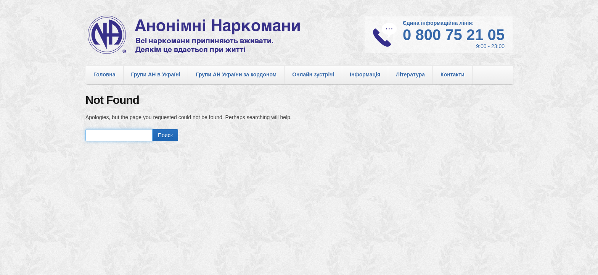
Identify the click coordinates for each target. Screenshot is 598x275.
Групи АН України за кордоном (236, 74)
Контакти (452, 74)
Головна (104, 74)
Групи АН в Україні (155, 74)
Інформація (365, 74)
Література (410, 74)
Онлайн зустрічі (313, 74)
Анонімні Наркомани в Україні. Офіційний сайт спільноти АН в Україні (203, 35)
